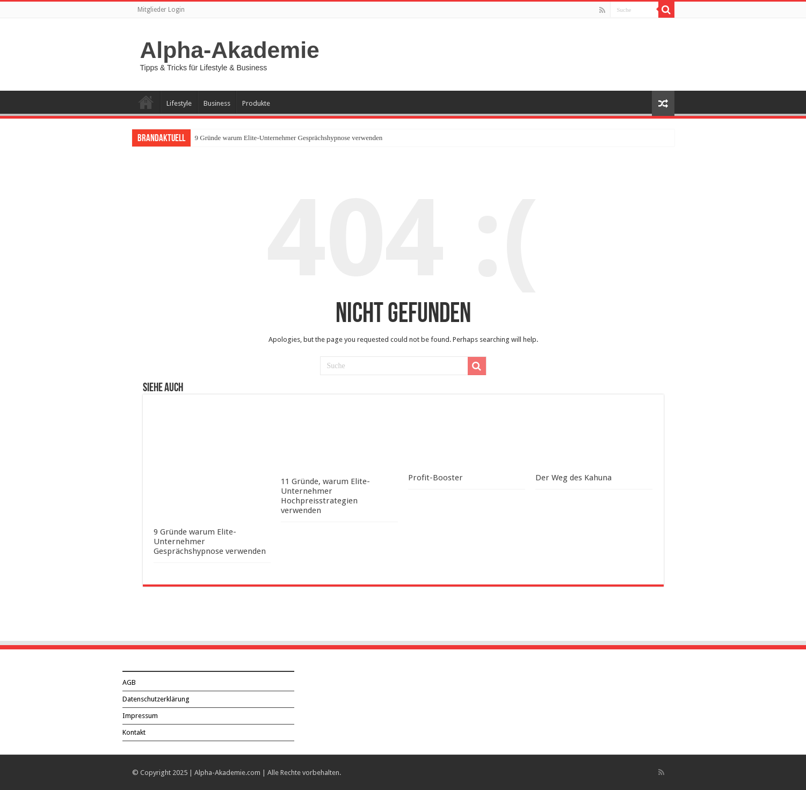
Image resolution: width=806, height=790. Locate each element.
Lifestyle (179, 103)
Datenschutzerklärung (156, 699)
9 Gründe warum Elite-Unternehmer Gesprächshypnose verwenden (289, 138)
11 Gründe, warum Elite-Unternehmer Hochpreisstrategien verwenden (325, 496)
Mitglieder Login (161, 9)
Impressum (140, 716)
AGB (129, 682)
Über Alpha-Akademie (146, 102)
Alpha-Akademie (230, 50)
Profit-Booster (435, 477)
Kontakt (134, 732)
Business (217, 103)
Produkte (256, 103)
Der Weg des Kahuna (573, 477)
